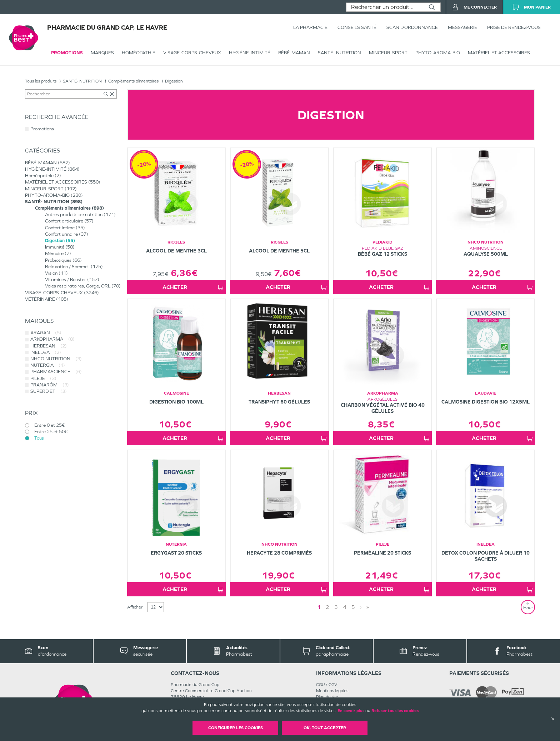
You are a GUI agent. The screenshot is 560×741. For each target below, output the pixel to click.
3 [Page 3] (336, 607)
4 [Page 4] (344, 607)
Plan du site (327, 696)
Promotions (67, 52)
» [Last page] (367, 607)
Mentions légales (332, 690)
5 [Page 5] (353, 607)
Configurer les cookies (235, 727)
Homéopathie (138, 52)
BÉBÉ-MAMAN (294, 52)
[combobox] (384, 7)
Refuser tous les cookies (395, 710)
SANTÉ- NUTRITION (339, 52)
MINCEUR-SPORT (388, 52)
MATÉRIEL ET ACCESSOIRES (499, 52)
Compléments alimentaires (133, 81)
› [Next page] (360, 607)
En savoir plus (351, 710)
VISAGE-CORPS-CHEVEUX (192, 52)
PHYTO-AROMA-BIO (437, 52)
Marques (102, 52)
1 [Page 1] (319, 607)
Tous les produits (40, 81)
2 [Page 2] (327, 607)
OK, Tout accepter (325, 727)
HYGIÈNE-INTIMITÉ (249, 52)
